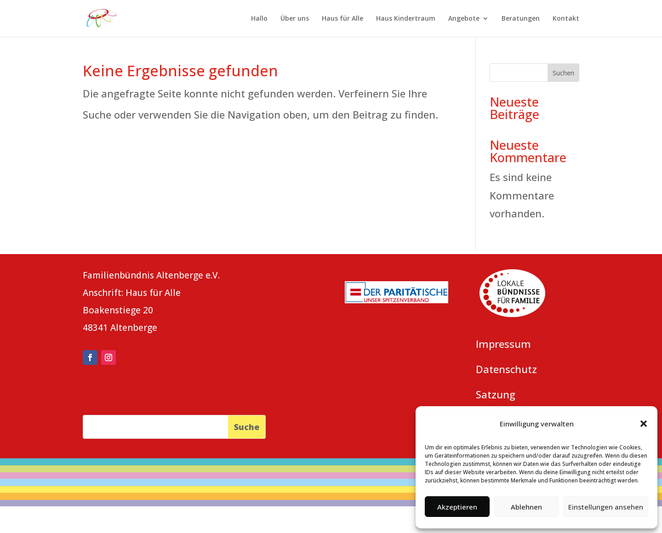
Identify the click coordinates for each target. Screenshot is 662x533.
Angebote (463, 19)
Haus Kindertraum (405, 19)
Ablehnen (526, 506)
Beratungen (521, 19)
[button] (643, 423)
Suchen (563, 72)
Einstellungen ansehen (605, 506)
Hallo (259, 19)
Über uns (294, 19)
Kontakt (566, 19)
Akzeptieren (457, 506)
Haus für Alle (342, 19)
